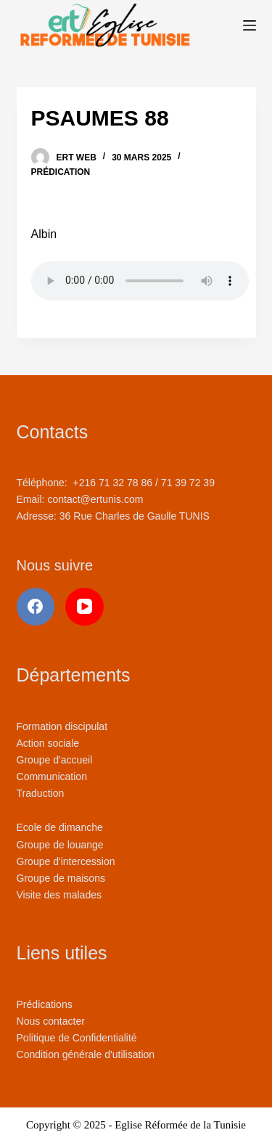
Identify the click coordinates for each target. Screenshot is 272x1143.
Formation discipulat (62, 726)
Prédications (45, 1004)
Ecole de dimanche (60, 827)
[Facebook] (36, 607)
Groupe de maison (58, 878)
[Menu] (249, 25)
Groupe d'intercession (66, 861)
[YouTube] (84, 607)
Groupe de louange (60, 845)
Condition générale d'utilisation (86, 1054)
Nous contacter (51, 1021)
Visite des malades (59, 895)
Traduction (41, 793)
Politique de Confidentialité (77, 1038)
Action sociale (48, 743)
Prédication (61, 172)
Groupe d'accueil (55, 760)
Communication (52, 776)
